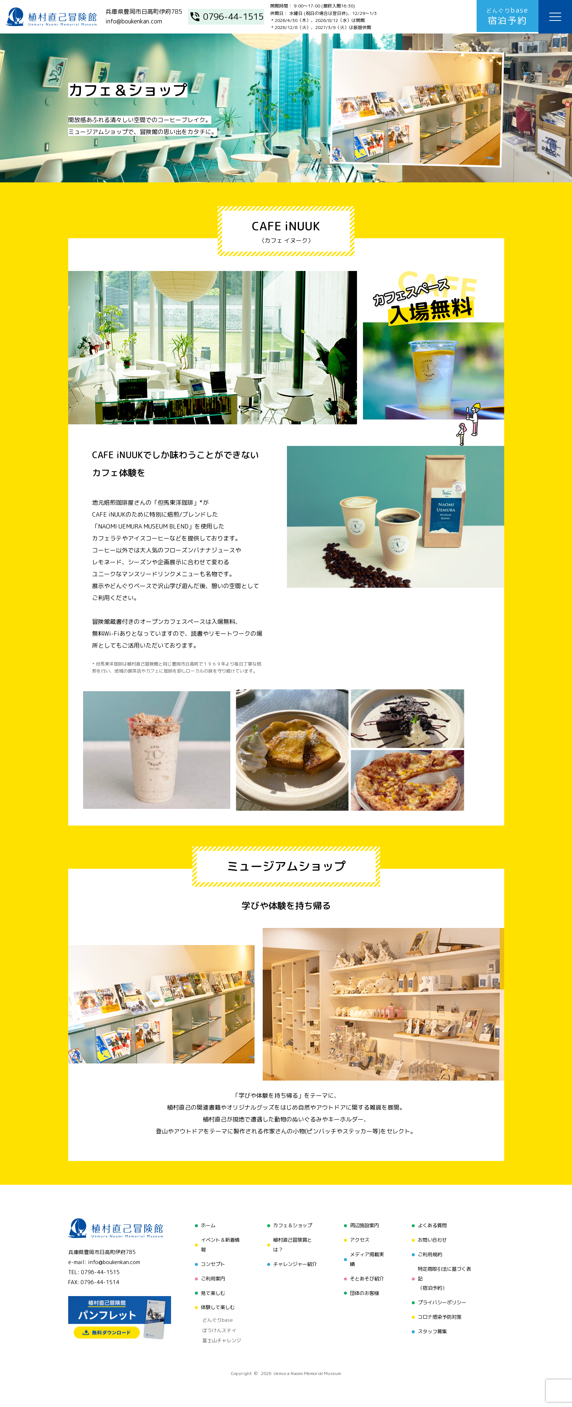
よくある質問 (432, 1225)
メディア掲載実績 (366, 1258)
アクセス (358, 1239)
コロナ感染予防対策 (440, 1315)
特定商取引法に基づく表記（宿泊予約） (445, 1277)
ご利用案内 (210, 1277)
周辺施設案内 (363, 1225)
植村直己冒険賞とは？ (291, 1244)
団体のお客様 (363, 1291)
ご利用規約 (430, 1253)
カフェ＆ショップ (291, 1225)
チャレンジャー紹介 (293, 1263)
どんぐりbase (214, 1317)
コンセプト (210, 1263)
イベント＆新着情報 (218, 1244)
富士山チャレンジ (218, 1336)
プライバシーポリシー (443, 1301)
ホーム (205, 1225)
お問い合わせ (432, 1239)
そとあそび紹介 (366, 1277)
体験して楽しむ (215, 1305)
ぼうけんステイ (216, 1327)
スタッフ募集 (432, 1329)
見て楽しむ (210, 1291)
